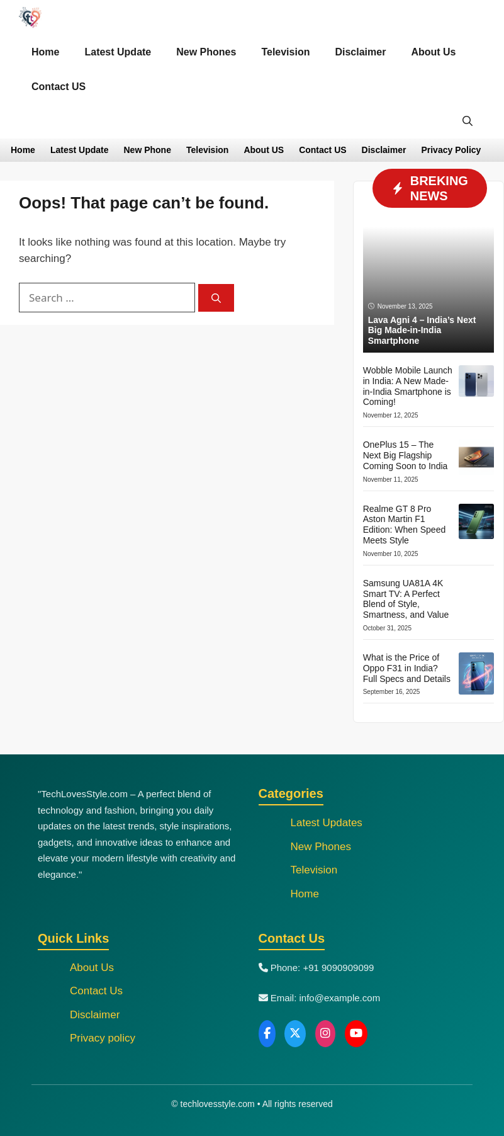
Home (45, 52)
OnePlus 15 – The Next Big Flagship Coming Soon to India (405, 455)
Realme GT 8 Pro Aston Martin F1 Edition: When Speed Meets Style (404, 524)
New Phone (147, 150)
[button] (467, 121)
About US (264, 150)
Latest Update (117, 52)
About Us (433, 52)
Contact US (58, 86)
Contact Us (96, 991)
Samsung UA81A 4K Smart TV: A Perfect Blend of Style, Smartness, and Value (406, 599)
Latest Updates (326, 823)
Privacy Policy (451, 150)
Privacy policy (102, 1038)
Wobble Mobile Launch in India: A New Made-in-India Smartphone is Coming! (407, 386)
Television (285, 52)
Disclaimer (360, 52)
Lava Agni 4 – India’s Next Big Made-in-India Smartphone (422, 330)
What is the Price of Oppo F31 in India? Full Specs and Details (407, 668)
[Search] (216, 298)
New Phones (206, 52)
